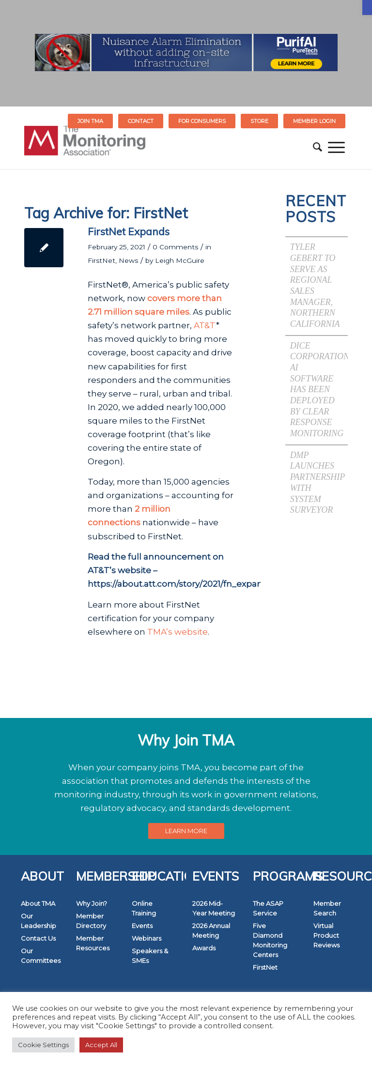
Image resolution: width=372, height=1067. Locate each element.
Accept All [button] (101, 1045)
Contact (141, 121)
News (128, 260)
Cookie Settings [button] (43, 1045)
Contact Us (38, 938)
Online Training (144, 908)
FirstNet (101, 260)
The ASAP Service (268, 908)
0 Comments (175, 247)
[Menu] (336, 147)
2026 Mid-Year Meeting (213, 908)
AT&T (205, 325)
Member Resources (92, 943)
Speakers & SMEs (150, 955)
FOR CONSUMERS (202, 121)
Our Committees (41, 955)
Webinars (146, 938)
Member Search (327, 908)
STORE (259, 121)
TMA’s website (177, 632)
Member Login (314, 121)
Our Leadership (38, 921)
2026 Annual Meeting (211, 930)
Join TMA (90, 121)
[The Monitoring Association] (84, 147)
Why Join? (91, 903)
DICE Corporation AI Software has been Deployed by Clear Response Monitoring (319, 389)
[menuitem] (90, 121)
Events (142, 926)
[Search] (317, 147)
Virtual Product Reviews (326, 935)
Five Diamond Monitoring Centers (270, 940)
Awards (204, 948)
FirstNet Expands (129, 231)
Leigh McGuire (179, 260)
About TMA (38, 903)
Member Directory (91, 921)
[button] (367, 7)
